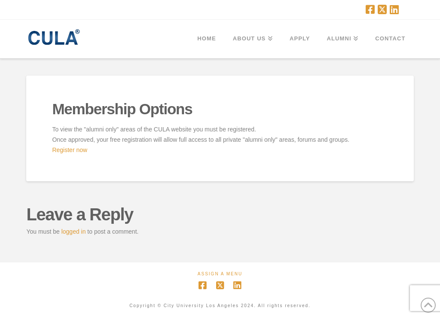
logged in (73, 231)
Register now (69, 149)
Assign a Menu (220, 273)
